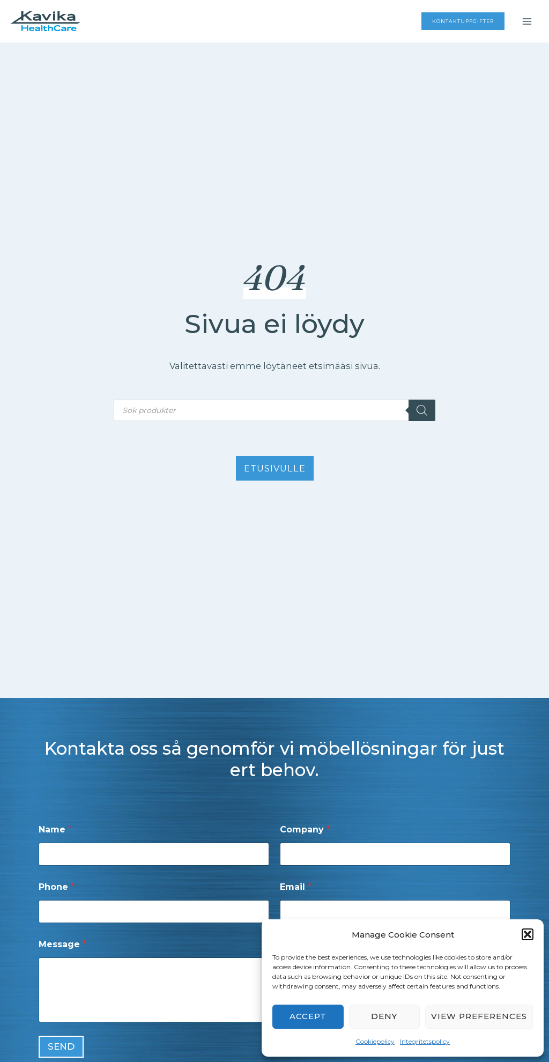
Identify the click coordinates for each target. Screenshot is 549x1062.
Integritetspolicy (425, 1041)
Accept (308, 1016)
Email (295, 887)
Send (61, 1046)
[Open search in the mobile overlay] (274, 410)
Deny (384, 1016)
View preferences (479, 1016)
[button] (527, 934)
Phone (57, 887)
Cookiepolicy (375, 1041)
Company (305, 829)
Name (55, 829)
